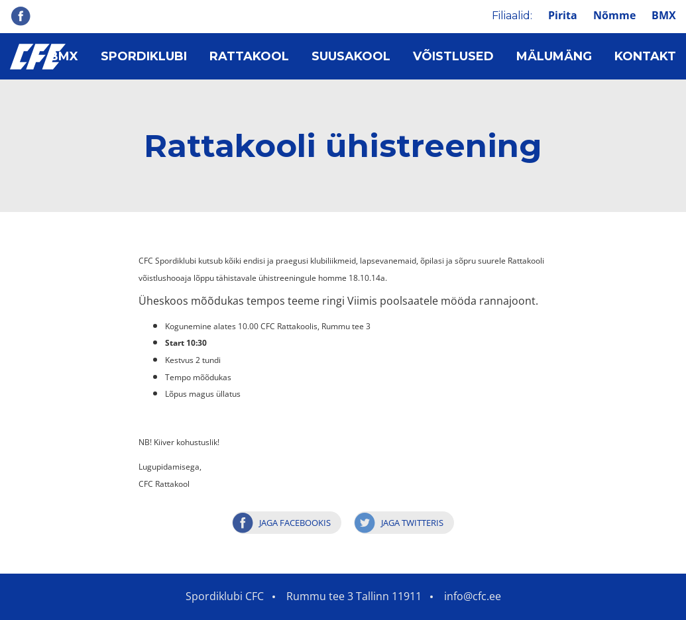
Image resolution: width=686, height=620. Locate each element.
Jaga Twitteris (412, 523)
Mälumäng (554, 56)
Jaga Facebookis (295, 523)
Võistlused (453, 56)
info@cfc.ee (472, 596)
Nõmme (614, 15)
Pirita (562, 15)
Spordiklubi (144, 56)
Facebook (20, 15)
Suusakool (351, 56)
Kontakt (645, 56)
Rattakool (249, 56)
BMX (664, 15)
